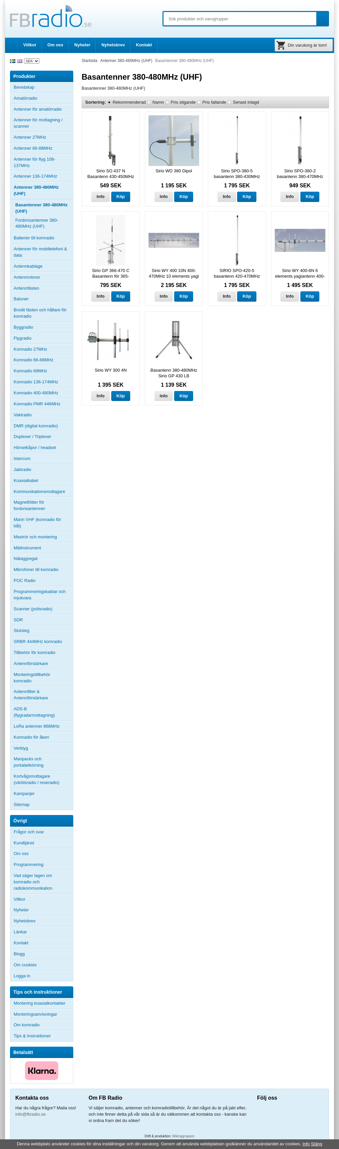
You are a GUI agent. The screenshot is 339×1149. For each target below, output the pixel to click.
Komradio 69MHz (30, 370)
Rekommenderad (129, 102)
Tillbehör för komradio (43, 652)
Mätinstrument (27, 547)
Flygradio (22, 338)
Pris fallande (214, 102)
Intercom (22, 458)
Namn (158, 102)
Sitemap (22, 804)
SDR (18, 619)
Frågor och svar (29, 831)
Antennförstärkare (31, 663)
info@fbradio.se (30, 1114)
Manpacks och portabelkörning (29, 762)
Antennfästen (43, 288)
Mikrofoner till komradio (36, 569)
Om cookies (25, 964)
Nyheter (82, 44)
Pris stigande (183, 102)
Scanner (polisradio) (33, 608)
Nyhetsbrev (113, 44)
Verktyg (21, 748)
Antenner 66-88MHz (43, 148)
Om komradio (27, 1024)
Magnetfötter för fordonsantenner (29, 505)
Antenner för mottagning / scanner (38, 123)
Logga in (22, 975)
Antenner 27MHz (43, 137)
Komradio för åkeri (31, 737)
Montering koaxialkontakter (39, 1003)
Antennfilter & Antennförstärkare (31, 694)
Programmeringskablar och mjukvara (40, 594)
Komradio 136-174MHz (36, 381)
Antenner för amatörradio (43, 109)
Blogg (19, 953)
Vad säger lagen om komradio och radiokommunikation (33, 882)
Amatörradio (43, 98)
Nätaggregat (26, 558)
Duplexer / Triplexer (32, 436)
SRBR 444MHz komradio (38, 641)
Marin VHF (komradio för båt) (37, 522)
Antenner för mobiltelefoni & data (40, 252)
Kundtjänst (24, 842)
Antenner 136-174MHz (43, 176)
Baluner (21, 298)
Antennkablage (28, 266)
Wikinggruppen (183, 1136)
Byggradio (23, 327)
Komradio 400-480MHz (36, 392)
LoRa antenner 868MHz (37, 726)
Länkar (20, 931)
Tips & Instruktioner (32, 1035)
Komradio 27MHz (30, 349)
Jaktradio (22, 469)
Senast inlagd (246, 102)
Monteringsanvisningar (35, 1014)
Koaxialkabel (26, 480)
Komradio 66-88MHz (33, 359)
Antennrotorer (27, 277)
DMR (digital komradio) (36, 425)
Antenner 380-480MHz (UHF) (43, 190)
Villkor (30, 44)
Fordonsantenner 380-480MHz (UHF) (36, 223)
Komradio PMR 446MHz (37, 403)
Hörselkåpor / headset (35, 447)
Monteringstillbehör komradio (32, 677)
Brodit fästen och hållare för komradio (40, 313)
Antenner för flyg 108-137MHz (34, 162)
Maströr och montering (35, 536)
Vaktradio (23, 414)
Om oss (55, 44)
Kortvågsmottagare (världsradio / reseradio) (36, 779)
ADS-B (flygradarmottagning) (34, 712)
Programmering (29, 864)
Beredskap (24, 87)
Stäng (316, 1143)
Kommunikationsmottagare (39, 491)
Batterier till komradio (34, 237)
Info (101, 196)
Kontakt (144, 44)
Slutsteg (21, 630)
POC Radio (25, 580)
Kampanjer (24, 793)
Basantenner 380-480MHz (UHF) (41, 208)
